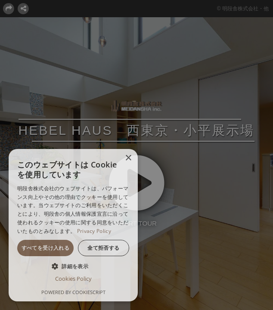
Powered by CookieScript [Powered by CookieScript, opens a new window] (73, 292)
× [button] (128, 158)
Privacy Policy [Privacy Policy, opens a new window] (94, 231)
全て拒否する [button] (103, 247)
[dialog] (73, 225)
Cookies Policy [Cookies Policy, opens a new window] (73, 278)
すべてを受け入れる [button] (46, 247)
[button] (73, 266)
